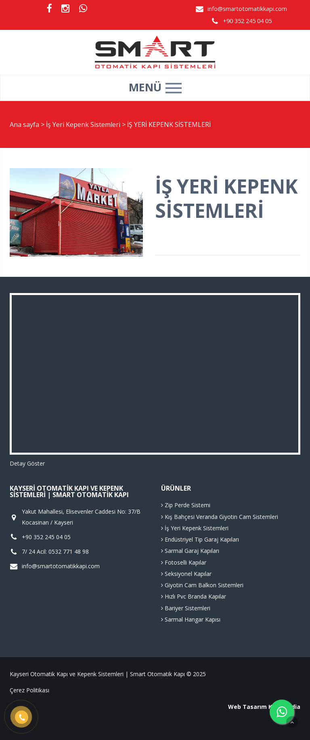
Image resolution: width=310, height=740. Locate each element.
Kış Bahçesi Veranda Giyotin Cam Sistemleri (219, 517)
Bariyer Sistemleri (185, 608)
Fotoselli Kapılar (183, 562)
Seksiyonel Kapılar (186, 574)
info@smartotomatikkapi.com (247, 9)
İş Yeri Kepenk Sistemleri (84, 124)
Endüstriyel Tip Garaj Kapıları (200, 539)
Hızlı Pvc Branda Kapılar (193, 596)
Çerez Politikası (29, 690)
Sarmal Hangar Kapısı (190, 619)
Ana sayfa (24, 124)
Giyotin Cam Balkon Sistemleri (202, 585)
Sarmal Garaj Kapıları (190, 550)
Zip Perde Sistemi (185, 505)
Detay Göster (27, 463)
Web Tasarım (247, 706)
